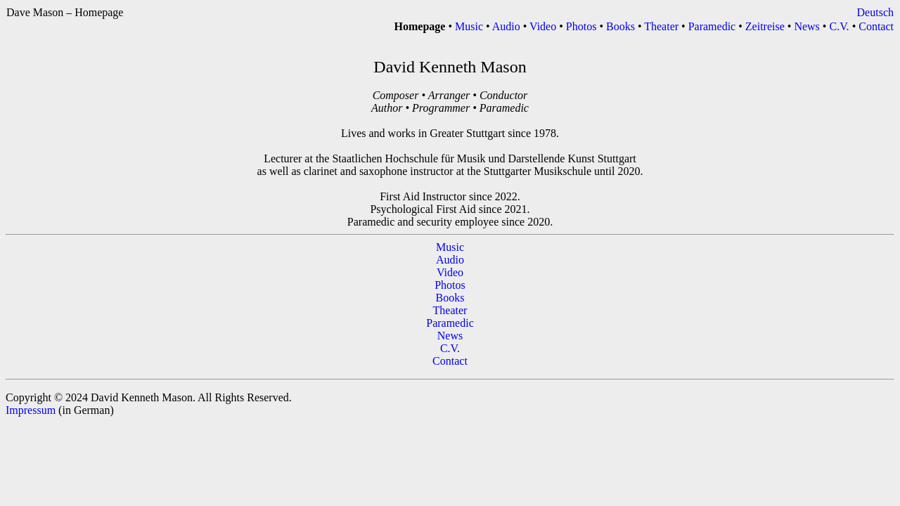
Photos (583, 26)
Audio (507, 26)
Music (470, 26)
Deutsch (875, 12)
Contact (876, 26)
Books (622, 26)
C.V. (840, 26)
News (808, 26)
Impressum (31, 410)
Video (544, 26)
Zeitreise (766, 26)
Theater (662, 26)
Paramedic (713, 26)
